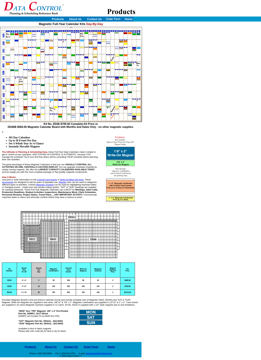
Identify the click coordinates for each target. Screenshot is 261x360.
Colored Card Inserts (47, 179)
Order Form (91, 346)
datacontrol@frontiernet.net (99, 353)
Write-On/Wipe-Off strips (72, 179)
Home (111, 346)
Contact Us (71, 346)
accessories (7, 182)
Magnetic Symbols (45, 184)
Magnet (62, 182)
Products (30, 346)
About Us (51, 346)
